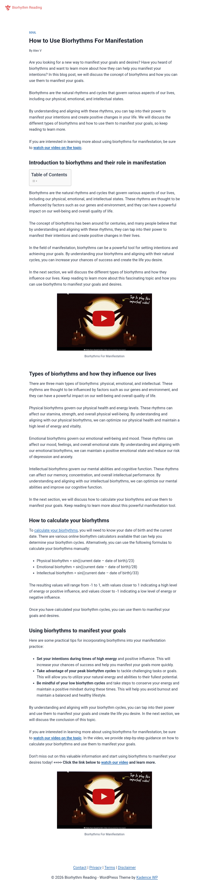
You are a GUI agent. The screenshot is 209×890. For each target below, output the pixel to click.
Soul (32, 32)
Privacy (95, 867)
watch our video (114, 762)
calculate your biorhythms (56, 530)
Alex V (37, 50)
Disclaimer (127, 867)
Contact (79, 867)
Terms (109, 867)
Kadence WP (147, 877)
